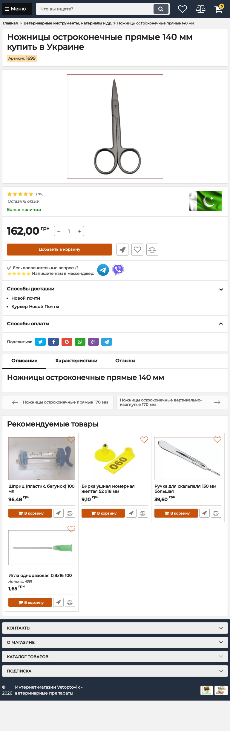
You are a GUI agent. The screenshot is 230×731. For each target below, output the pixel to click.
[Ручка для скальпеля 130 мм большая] (187, 458)
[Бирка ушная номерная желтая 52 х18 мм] (115, 458)
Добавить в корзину (59, 249)
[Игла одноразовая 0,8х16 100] (41, 548)
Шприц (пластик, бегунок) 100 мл (41, 492)
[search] (98, 9)
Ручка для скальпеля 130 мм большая (187, 492)
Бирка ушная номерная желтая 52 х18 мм (115, 492)
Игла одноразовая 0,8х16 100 (41, 578)
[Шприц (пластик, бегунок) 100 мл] (41, 458)
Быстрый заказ (121, 250)
